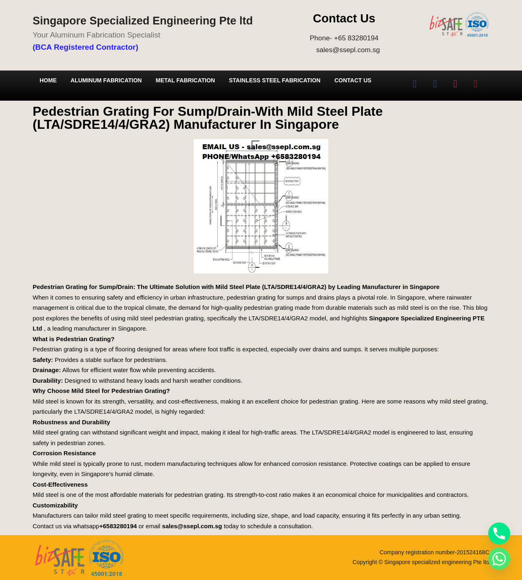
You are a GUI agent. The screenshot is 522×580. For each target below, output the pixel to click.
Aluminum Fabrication (106, 80)
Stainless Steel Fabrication (275, 80)
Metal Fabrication (185, 80)
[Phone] (499, 534)
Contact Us (353, 80)
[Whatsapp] (499, 559)
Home (48, 80)
